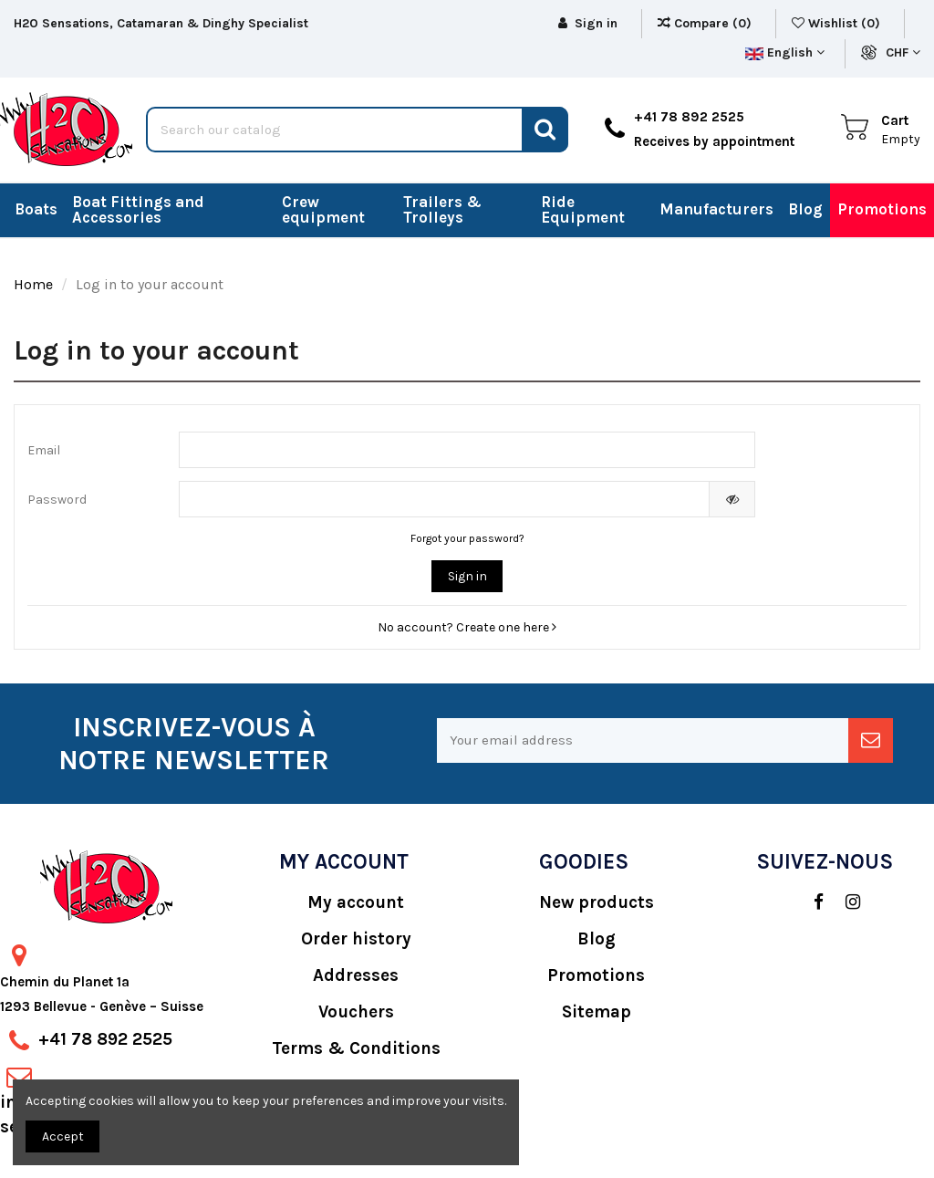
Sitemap (596, 1012)
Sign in (467, 576)
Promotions (596, 975)
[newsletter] (870, 740)
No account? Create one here (467, 627)
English (785, 52)
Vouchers (356, 1012)
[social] (809, 902)
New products (596, 902)
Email (43, 450)
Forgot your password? (467, 538)
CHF (903, 52)
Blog (596, 939)
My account (355, 902)
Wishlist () (838, 23)
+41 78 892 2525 (105, 1039)
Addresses (356, 975)
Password (57, 499)
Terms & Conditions (356, 1048)
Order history (356, 939)
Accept (63, 1136)
